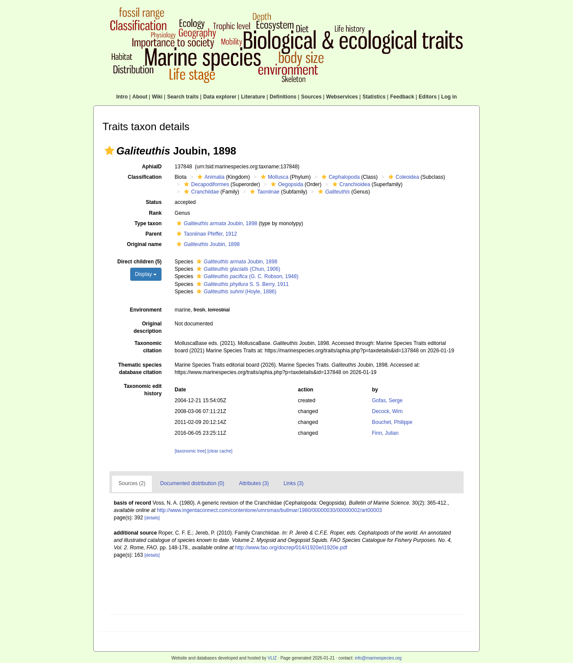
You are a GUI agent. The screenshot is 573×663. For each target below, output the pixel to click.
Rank (155, 213)
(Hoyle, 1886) (235, 292)
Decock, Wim (387, 411)
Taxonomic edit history (142, 390)
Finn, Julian (385, 433)
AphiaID (151, 167)
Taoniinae (263, 192)
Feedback (402, 97)
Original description (148, 327)
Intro (122, 97)
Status (154, 202)
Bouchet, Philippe (392, 422)
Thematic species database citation (139, 368)
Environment (145, 310)
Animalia (209, 177)
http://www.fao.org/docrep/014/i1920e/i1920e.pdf (291, 548)
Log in (449, 97)
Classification (144, 177)
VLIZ (272, 658)
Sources (311, 97)
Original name (144, 244)
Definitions (283, 97)
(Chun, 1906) (237, 269)
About (140, 97)
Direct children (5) (139, 262)
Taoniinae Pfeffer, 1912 (206, 234)
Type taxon (148, 223)
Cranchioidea (350, 184)
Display (146, 274)
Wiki (157, 97)
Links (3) (293, 483)
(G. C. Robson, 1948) (246, 276)
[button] (109, 150)
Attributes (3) (254, 483)
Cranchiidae (200, 192)
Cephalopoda (339, 177)
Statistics (373, 97)
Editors (428, 97)
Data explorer (220, 97)
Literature (253, 97)
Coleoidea (402, 177)
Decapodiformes (205, 184)
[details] (152, 517)
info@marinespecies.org (378, 658)
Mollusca (273, 177)
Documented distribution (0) (192, 483)
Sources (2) (132, 483)
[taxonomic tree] (190, 451)
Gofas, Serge (387, 400)
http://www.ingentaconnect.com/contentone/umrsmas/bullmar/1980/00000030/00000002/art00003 (269, 510)
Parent (153, 234)
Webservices (342, 97)
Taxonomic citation (148, 347)
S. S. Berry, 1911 (241, 284)
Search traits (183, 97)
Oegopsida (286, 184)
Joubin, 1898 (216, 223)
